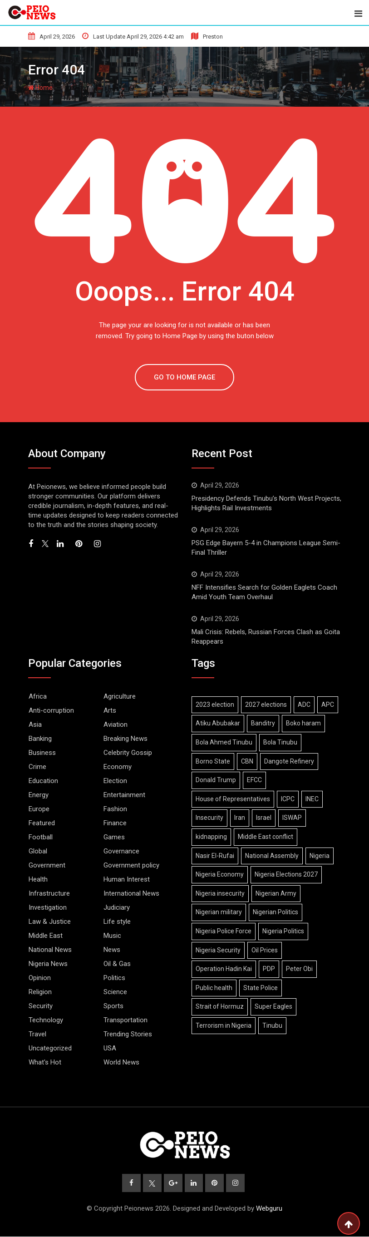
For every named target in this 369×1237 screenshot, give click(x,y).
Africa (38, 696)
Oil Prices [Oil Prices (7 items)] (264, 950)
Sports (113, 1006)
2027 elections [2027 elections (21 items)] (266, 704)
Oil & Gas (117, 964)
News (111, 950)
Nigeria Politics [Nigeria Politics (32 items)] (283, 931)
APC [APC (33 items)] (327, 704)
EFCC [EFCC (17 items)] (254, 780)
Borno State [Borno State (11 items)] (213, 761)
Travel (37, 1034)
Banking (40, 738)
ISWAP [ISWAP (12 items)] (292, 817)
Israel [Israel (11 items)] (263, 817)
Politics (114, 978)
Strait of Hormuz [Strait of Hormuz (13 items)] (220, 1006)
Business (42, 753)
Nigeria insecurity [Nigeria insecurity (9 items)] (220, 893)
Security (41, 1006)
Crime (37, 767)
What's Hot (45, 1062)
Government (47, 865)
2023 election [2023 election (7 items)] (215, 704)
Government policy (131, 865)
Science (115, 992)
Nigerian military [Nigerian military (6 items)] (219, 912)
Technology (46, 1020)
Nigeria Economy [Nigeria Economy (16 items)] (220, 874)
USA (109, 1048)
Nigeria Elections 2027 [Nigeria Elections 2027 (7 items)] (286, 874)
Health (38, 879)
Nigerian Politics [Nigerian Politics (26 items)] (275, 912)
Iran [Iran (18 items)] (239, 817)
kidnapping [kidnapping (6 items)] (211, 836)
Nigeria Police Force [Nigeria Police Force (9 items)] (223, 931)
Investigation (48, 907)
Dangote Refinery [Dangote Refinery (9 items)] (289, 761)
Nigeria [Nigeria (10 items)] (320, 855)
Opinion (40, 978)
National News (50, 950)
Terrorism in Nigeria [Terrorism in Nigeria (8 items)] (223, 1025)
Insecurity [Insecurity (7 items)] (209, 817)
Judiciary (116, 907)
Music (112, 935)
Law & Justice (50, 921)
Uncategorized (50, 1048)
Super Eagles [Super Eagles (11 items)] (273, 1006)
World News (121, 1062)
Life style (117, 921)
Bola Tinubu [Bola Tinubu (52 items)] (280, 742)
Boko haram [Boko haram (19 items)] (303, 723)
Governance (121, 851)
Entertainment (124, 795)
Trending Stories (127, 1034)
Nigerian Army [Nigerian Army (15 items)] (276, 893)
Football (41, 837)
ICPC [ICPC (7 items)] (288, 799)
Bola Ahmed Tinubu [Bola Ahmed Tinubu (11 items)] (224, 742)
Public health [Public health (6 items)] (214, 987)
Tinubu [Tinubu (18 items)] (272, 1025)
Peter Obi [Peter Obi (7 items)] (299, 968)
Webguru (269, 1209)
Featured (42, 823)
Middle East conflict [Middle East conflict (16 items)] (265, 836)
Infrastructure (49, 893)
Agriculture (119, 696)
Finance (115, 823)
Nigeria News (48, 964)
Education (43, 781)
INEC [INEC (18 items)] (312, 799)
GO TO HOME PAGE (184, 377)
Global (38, 851)
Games (114, 837)
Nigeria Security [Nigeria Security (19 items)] (218, 950)
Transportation (125, 1020)
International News (131, 893)
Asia (35, 724)
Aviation (115, 724)
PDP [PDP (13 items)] (269, 968)
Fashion (115, 809)
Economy (117, 767)
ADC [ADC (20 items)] (304, 704)
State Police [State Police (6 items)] (260, 987)
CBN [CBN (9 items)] (247, 761)
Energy (39, 795)
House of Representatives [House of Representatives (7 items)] (233, 799)
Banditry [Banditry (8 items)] (263, 723)
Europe (39, 809)
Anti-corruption (51, 710)
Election (115, 781)
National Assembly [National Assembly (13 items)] (272, 855)
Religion (40, 992)
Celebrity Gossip (127, 753)
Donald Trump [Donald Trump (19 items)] (216, 780)
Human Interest (126, 879)
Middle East (46, 935)
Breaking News (125, 738)
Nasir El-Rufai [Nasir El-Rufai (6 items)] (215, 855)
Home (40, 87)
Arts (109, 710)
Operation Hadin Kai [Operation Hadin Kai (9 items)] (224, 968)
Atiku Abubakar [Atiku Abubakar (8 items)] (218, 723)
